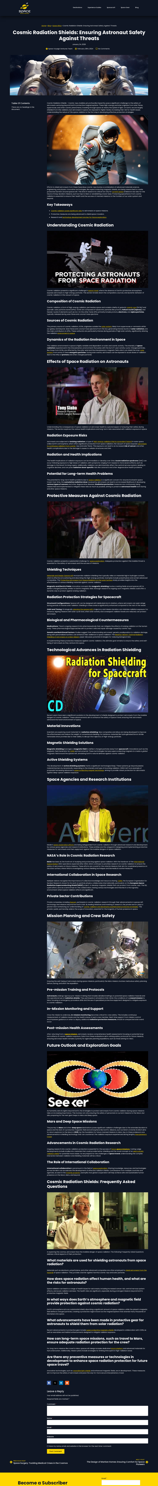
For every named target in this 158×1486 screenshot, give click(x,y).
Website (50, 1435)
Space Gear (125, 6)
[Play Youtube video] (97, 257)
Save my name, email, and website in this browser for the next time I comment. (80, 1444)
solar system (106, 324)
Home (44, 24)
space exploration (97, 559)
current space (117, 189)
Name (50, 1416)
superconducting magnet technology (89, 768)
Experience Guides (94, 6)
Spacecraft (111, 6)
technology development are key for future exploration (84, 215)
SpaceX (73, 900)
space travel (93, 288)
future (120, 1147)
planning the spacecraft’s (83, 607)
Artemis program (73, 1171)
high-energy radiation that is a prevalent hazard (113, 439)
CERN (72, 749)
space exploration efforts (64, 843)
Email (49, 1425)
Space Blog (56, 24)
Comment (52, 1402)
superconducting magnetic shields (100, 1328)
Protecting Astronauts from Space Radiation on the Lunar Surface (86, 578)
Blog (137, 6)
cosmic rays (131, 305)
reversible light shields (81, 1369)
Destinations (77, 6)
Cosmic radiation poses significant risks (66, 209)
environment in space (66, 331)
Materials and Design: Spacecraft (60, 574)
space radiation (95, 478)
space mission (71, 1032)
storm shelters (117, 1346)
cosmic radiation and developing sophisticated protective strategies (111, 905)
